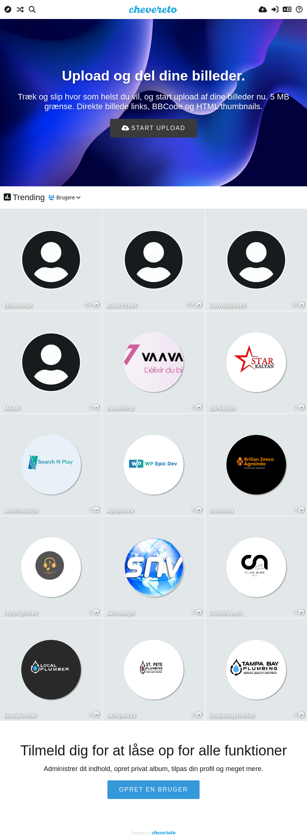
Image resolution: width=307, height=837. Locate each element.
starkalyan (222, 408)
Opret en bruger (153, 789)
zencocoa (221, 511)
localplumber (20, 715)
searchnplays (21, 511)
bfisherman (18, 306)
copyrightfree (21, 613)
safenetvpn (120, 613)
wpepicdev (120, 511)
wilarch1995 (121, 306)
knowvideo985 (227, 306)
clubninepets (225, 613)
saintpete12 (121, 715)
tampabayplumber (232, 715)
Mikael (12, 408)
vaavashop (120, 408)
